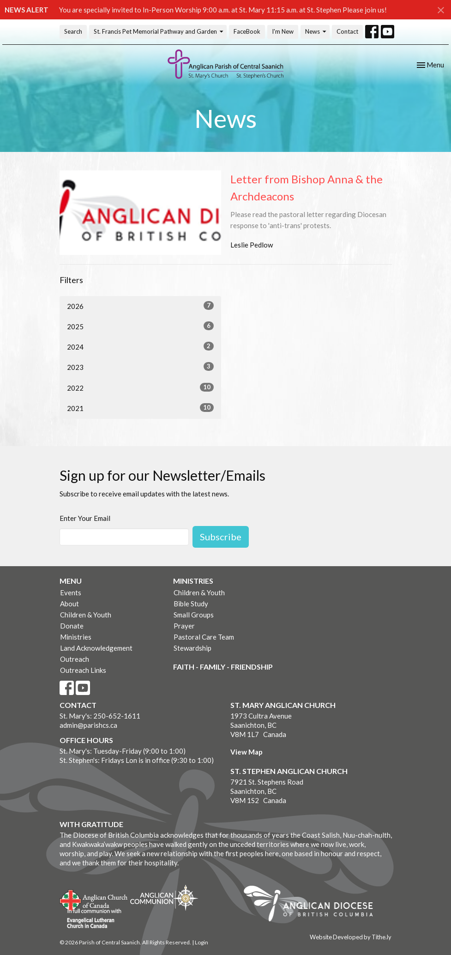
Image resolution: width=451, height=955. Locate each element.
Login (201, 942)
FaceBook (247, 31)
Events (70, 592)
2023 (140, 366)
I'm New (283, 31)
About (69, 603)
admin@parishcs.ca (88, 725)
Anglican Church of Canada (94, 899)
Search (73, 31)
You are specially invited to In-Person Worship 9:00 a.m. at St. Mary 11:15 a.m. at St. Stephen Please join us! (223, 10)
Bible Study (191, 603)
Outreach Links (83, 670)
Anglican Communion (164, 897)
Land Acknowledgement (96, 648)
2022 (140, 387)
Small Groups (194, 614)
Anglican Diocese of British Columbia (313, 905)
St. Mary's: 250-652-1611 (100, 716)
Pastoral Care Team (204, 637)
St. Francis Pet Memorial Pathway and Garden (159, 32)
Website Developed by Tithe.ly (350, 937)
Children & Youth (85, 614)
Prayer (184, 626)
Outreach (74, 659)
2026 (140, 305)
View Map (246, 752)
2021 (140, 407)
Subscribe (220, 536)
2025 (140, 326)
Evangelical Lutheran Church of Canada (91, 919)
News (316, 32)
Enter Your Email (85, 518)
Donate (72, 626)
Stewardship (192, 648)
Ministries (75, 637)
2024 (140, 346)
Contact (347, 31)
